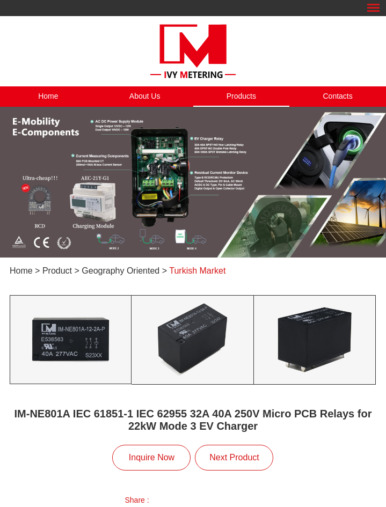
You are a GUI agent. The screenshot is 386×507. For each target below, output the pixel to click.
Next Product (234, 457)
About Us (145, 96)
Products (241, 96)
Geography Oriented (120, 270)
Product (57, 270)
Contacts (338, 96)
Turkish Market (197, 270)
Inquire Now (151, 457)
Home (48, 96)
